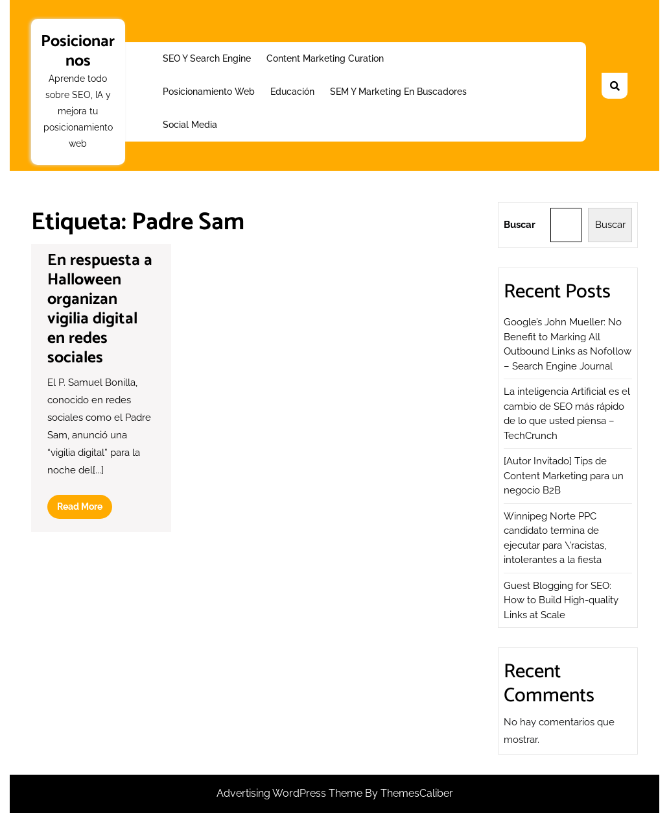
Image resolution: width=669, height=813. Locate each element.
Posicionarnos (78, 51)
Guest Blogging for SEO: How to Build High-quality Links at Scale (561, 600)
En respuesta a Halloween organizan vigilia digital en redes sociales (99, 309)
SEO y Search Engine (207, 58)
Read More (84, 509)
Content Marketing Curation (325, 58)
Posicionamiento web (209, 91)
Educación (292, 91)
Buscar (519, 225)
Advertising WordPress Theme (291, 793)
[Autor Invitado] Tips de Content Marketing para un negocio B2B (564, 475)
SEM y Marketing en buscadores (398, 91)
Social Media (190, 124)
